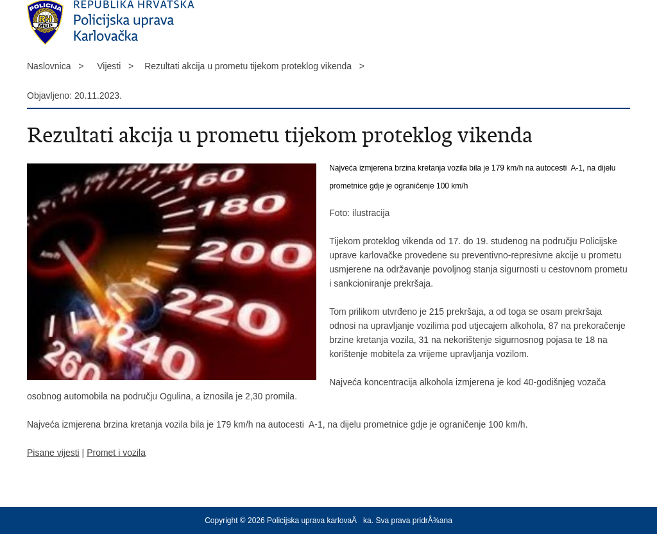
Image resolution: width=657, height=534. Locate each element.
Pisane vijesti (53, 452)
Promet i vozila (116, 452)
